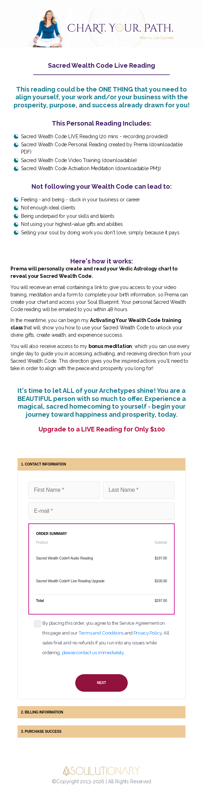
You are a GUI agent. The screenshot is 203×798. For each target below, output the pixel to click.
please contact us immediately (93, 652)
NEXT (101, 683)
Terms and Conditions (101, 633)
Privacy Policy (148, 633)
